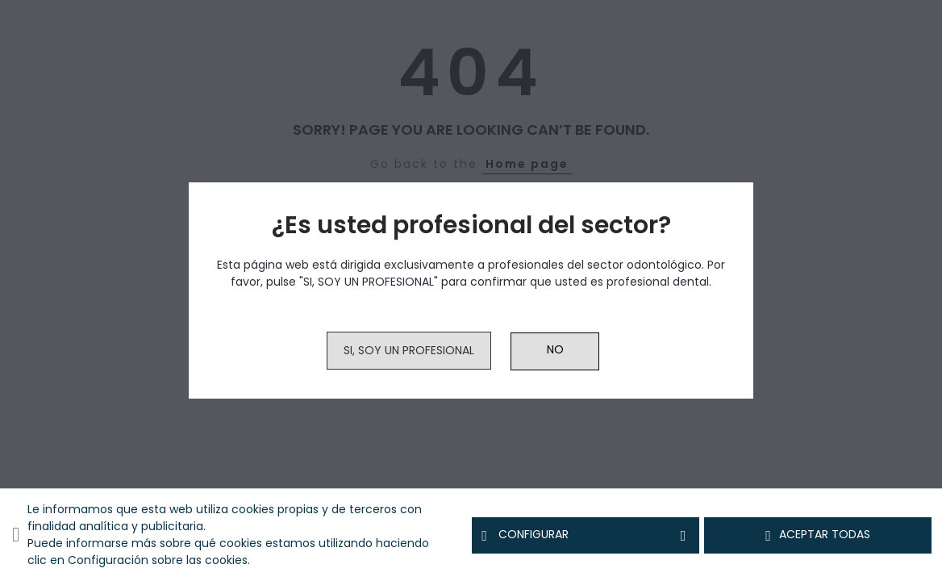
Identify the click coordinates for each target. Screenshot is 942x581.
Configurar (585, 535)
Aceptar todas (817, 535)
